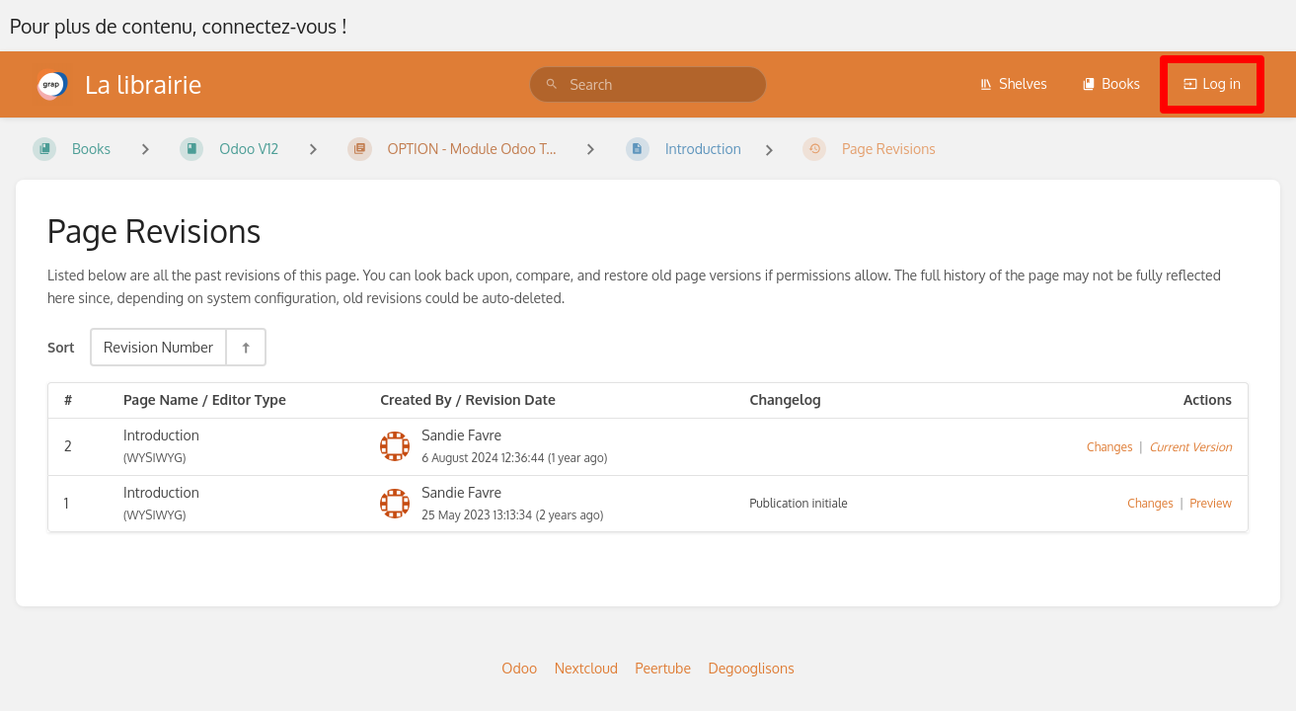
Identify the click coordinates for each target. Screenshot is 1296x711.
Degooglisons (751, 668)
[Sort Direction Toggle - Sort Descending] (245, 347)
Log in (1212, 83)
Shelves (1013, 83)
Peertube (663, 668)
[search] (647, 84)
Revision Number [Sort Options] (158, 347)
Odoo (519, 668)
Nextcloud (586, 668)
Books (1111, 83)
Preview (1211, 503)
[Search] (552, 84)
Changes (1109, 446)
